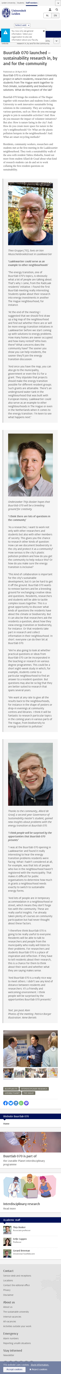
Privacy (6, 1290)
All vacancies (9, 1321)
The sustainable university (16, 1311)
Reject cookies (39, 1369)
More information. (40, 1364)
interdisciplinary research (34, 1089)
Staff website (5, 42)
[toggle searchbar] (56, 9)
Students (20, 3)
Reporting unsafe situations (17, 1343)
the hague (29, 1093)
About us (7, 1307)
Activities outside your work (17, 1326)
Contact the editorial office (16, 1285)
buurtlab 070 (11, 1089)
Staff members (31, 3)
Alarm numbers (11, 1338)
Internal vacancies (12, 1316)
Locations (8, 1280)
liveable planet (12, 1093)
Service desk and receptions (17, 1275)
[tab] (8, 1073)
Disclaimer (8, 1295)
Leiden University (8, 3)
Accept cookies (14, 1369)
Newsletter (8, 1355)
